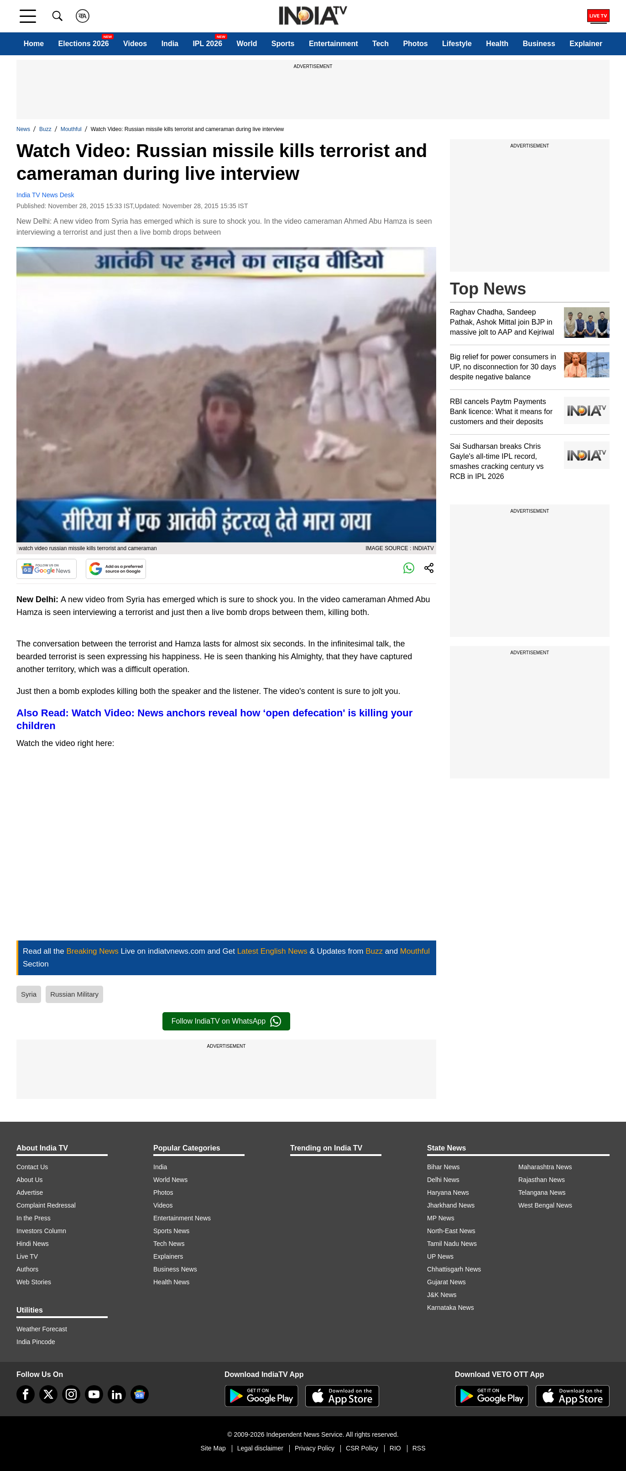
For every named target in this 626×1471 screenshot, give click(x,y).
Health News (171, 1282)
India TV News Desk (45, 195)
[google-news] (139, 1394)
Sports (283, 43)
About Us (29, 1179)
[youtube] (94, 1394)
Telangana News (542, 1192)
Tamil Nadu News (452, 1243)
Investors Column (41, 1231)
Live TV (27, 1256)
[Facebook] (25, 1394)
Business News (175, 1269)
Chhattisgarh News (454, 1269)
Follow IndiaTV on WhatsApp (226, 1021)
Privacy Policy (314, 1448)
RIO (395, 1448)
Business (539, 43)
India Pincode (35, 1341)
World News (170, 1179)
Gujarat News (446, 1282)
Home (34, 43)
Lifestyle (457, 43)
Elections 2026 (83, 43)
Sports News (171, 1231)
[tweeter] (48, 1394)
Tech (380, 43)
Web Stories (33, 1282)
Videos (135, 43)
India (170, 43)
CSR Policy (362, 1448)
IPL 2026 (207, 43)
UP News (440, 1256)
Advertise (29, 1192)
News (23, 129)
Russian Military (74, 994)
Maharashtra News (545, 1167)
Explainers (168, 1256)
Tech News (168, 1243)
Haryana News (448, 1192)
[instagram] (71, 1394)
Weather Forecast (41, 1329)
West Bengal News (545, 1205)
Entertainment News (182, 1218)
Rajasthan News (541, 1179)
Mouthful (71, 129)
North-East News (451, 1231)
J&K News (442, 1294)
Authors (27, 1269)
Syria (29, 994)
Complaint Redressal (46, 1205)
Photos (415, 43)
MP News (440, 1218)
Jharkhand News (451, 1205)
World (246, 43)
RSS (419, 1448)
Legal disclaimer (260, 1448)
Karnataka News (450, 1307)
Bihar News (443, 1167)
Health (497, 43)
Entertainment (333, 43)
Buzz (45, 129)
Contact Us (32, 1167)
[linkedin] (117, 1394)
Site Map (212, 1448)
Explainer (585, 43)
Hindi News (32, 1243)
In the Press (33, 1218)
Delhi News (443, 1179)
